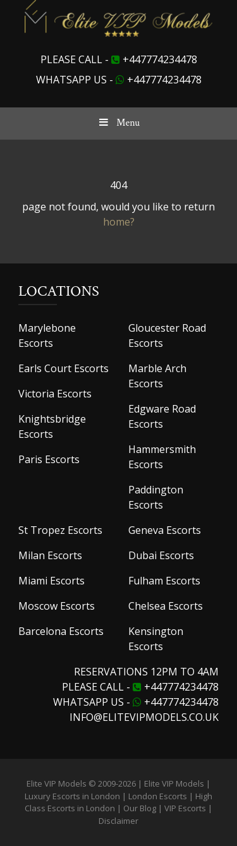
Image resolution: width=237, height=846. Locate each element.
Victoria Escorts (55, 394)
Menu (118, 123)
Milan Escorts (50, 555)
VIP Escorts (185, 808)
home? (119, 222)
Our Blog (139, 808)
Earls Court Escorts (63, 368)
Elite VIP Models (174, 783)
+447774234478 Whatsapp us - (136, 694)
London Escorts (157, 796)
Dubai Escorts (161, 555)
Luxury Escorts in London (72, 796)
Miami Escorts (51, 581)
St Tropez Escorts (60, 530)
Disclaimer (118, 820)
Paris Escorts (49, 459)
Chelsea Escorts (165, 606)
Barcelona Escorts (61, 631)
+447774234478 (160, 59)
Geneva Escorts (164, 530)
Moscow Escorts (56, 606)
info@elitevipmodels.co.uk (144, 717)
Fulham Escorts (164, 581)
